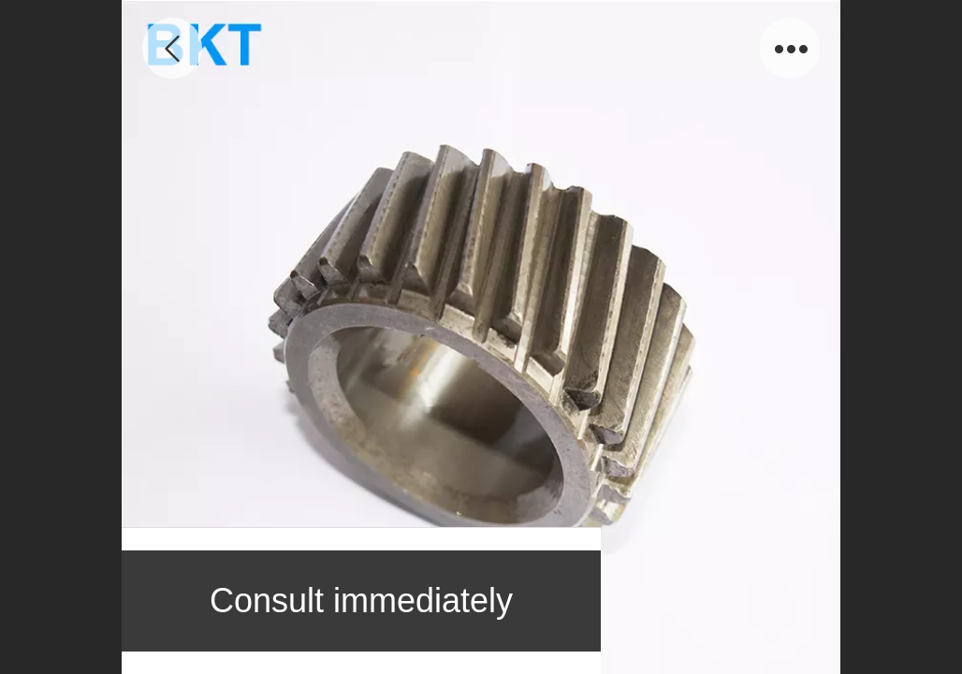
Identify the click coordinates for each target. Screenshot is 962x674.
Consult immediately (361, 600)
